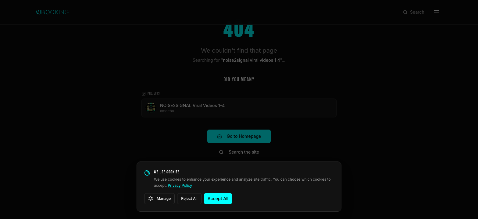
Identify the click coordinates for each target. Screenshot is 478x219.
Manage (159, 198)
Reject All (189, 198)
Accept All (218, 198)
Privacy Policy (180, 185)
